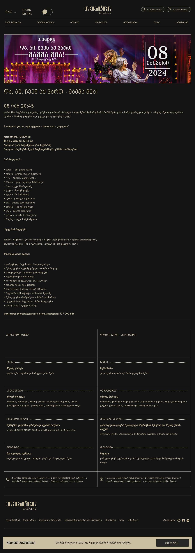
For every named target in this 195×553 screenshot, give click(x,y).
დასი (121, 520)
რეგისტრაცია (151, 9)
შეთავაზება (29, 520)
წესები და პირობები (50, 520)
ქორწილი (110, 520)
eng (10, 12)
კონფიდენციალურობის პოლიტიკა (83, 520)
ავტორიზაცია (178, 9)
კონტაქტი (133, 520)
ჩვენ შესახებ (13, 520)
